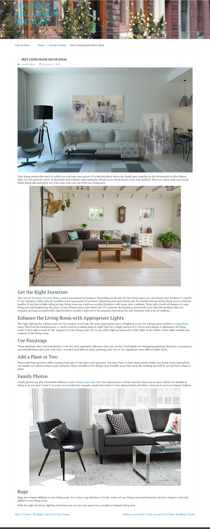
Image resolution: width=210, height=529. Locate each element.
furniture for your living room (49, 298)
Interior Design (41, 35)
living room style (85, 382)
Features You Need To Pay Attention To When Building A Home (158, 514)
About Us (113, 35)
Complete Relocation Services (36, 13)
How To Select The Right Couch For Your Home (42, 514)
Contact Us (95, 35)
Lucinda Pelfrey (27, 64)
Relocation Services (69, 35)
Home (21, 35)
